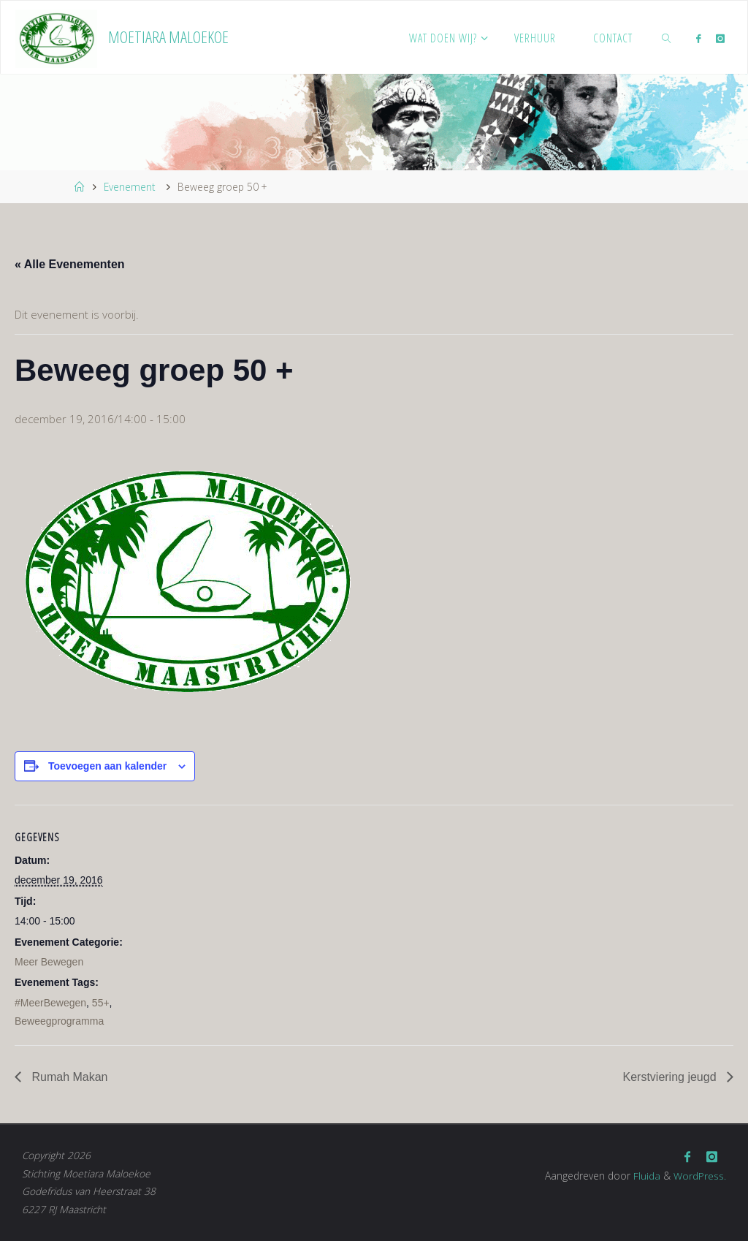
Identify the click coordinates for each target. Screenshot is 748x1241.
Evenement (130, 187)
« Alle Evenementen (70, 264)
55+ (101, 1003)
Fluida (645, 1175)
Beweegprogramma (59, 1021)
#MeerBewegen (50, 1003)
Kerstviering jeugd (671, 1077)
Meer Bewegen (49, 962)
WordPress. (699, 1175)
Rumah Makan (68, 1077)
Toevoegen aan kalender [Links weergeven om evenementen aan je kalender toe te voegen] (107, 766)
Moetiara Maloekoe (168, 37)
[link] (667, 37)
